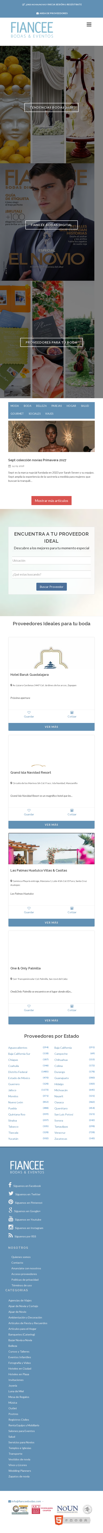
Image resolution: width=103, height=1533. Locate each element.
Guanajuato (61, 1078)
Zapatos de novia (18, 1476)
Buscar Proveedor (51, 586)
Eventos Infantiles (19, 1357)
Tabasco (13, 1126)
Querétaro (61, 1108)
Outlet (12, 1408)
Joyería (12, 1385)
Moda (15, 405)
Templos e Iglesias (19, 1448)
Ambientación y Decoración (25, 1317)
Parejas (57, 405)
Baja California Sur (19, 1053)
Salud (85, 405)
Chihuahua (61, 1059)
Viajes (49, 413)
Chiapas (13, 1059)
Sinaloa (12, 1120)
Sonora (58, 1120)
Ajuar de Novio (17, 1311)
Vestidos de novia (19, 1459)
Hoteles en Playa (18, 1374)
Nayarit (58, 1096)
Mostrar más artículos (51, 500)
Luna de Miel (16, 1391)
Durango (59, 1072)
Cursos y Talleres (18, 1351)
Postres (13, 1414)
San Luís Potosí (63, 1114)
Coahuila (13, 1065)
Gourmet (17, 413)
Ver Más (51, 726)
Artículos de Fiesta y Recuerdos (27, 1323)
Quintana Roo (16, 1114)
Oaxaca (59, 1102)
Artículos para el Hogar (22, 1328)
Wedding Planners (19, 1470)
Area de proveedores (52, 13)
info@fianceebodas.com (24, 1501)
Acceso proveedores (24, 1274)
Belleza (41, 405)
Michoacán (61, 1090)
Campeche (61, 1053)
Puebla (12, 1108)
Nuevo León (15, 1102)
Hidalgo (59, 1084)
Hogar (71, 405)
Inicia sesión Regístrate (52, 4)
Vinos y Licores (17, 1465)
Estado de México (19, 1078)
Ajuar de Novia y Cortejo (23, 1306)
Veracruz (59, 1132)
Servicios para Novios (21, 1442)
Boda (28, 405)
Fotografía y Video (19, 1362)
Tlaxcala (13, 1132)
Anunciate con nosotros (26, 1268)
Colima (58, 1065)
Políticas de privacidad (25, 1279)
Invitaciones (16, 1379)
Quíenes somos (21, 1257)
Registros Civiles (18, 1419)
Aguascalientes (17, 1047)
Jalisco (12, 1090)
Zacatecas (60, 1138)
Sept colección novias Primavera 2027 (37, 460)
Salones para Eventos (21, 1431)
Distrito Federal (17, 1072)
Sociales (34, 413)
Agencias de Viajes (20, 1300)
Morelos (13, 1096)
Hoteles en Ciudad (19, 1368)
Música (12, 1402)
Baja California (63, 1047)
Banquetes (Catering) (21, 1334)
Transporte (15, 1453)
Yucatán (13, 1138)
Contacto (17, 1262)
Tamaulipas (61, 1126)
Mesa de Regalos (18, 1397)
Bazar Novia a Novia (20, 1340)
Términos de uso (21, 1285)
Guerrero (14, 1084)
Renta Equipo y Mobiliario (23, 1425)
